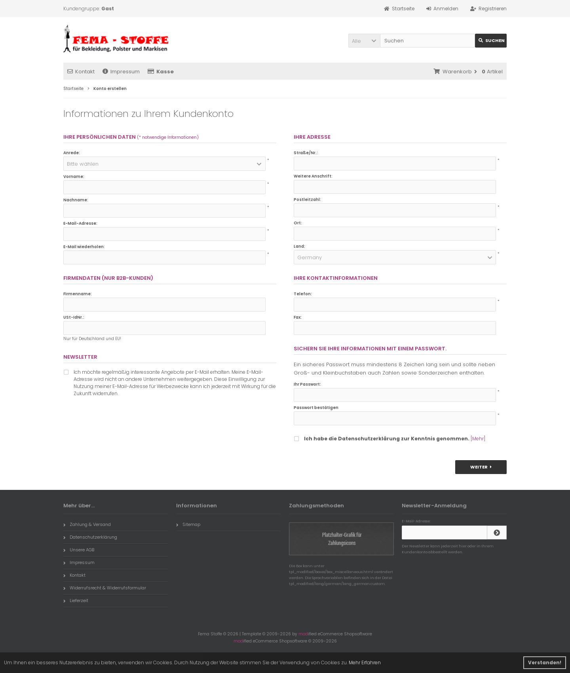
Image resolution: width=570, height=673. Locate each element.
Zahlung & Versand (87, 524)
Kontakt (81, 71)
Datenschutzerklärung (90, 537)
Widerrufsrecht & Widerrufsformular (104, 588)
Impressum (121, 71)
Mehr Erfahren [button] (365, 662)
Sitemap (188, 524)
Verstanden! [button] (544, 662)
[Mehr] (478, 438)
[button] (364, 41)
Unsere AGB (78, 550)
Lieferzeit (75, 600)
